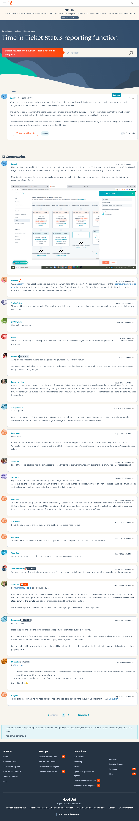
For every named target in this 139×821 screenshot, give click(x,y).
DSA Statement (126, 808)
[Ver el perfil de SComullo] (15, 661)
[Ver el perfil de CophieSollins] (16, 302)
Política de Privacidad (16, 808)
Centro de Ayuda (10, 762)
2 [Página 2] (68, 715)
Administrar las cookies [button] (69, 814)
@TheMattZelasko (23, 588)
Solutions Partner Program (49, 767)
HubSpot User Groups (47, 762)
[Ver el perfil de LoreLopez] (15, 619)
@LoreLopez (19, 665)
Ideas (111, 774)
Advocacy (113, 769)
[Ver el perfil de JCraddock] (15, 521)
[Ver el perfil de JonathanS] (15, 584)
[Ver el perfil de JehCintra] (15, 477)
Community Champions (48, 757)
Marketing (78, 762)
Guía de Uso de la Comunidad (91, 808)
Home (5, 757)
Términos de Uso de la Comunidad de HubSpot (51, 808)
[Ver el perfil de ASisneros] (15, 461)
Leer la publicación (69, 18)
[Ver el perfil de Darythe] (14, 695)
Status (112, 808)
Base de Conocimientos (12, 772)
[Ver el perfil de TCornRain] (15, 552)
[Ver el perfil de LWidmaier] (15, 537)
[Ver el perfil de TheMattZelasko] (17, 568)
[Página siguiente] (83, 714)
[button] (133, 98)
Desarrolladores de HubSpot (85, 781)
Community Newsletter (48, 772)
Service (77, 767)
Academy (113, 759)
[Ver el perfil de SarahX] (12, 98)
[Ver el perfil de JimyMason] (15, 432)
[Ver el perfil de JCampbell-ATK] (17, 407)
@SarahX (20, 284)
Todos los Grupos (116, 764)
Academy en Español (11, 767)
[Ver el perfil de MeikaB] (14, 356)
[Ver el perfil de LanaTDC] (14, 337)
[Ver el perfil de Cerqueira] (15, 499)
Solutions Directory (10, 776)
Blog (5, 781)
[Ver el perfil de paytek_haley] (16, 321)
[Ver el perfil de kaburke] (14, 280)
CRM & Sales (79, 757)
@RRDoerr (113, 699)
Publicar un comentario (16, 736)
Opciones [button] (12, 91)
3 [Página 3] (73, 715)
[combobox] (100, 52)
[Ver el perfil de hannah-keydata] (17, 381)
